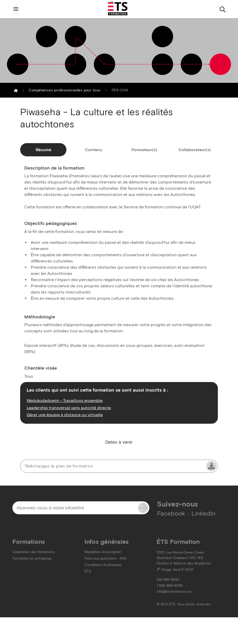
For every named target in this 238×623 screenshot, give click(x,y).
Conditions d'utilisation (103, 565)
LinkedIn (203, 513)
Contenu (93, 149)
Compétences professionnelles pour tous (64, 90)
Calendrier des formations (33, 552)
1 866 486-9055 (170, 585)
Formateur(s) (144, 149)
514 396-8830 (168, 579)
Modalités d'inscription (103, 552)
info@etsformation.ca (174, 591)
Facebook (171, 513)
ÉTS (88, 571)
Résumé (43, 149)
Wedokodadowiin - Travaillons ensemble (65, 400)
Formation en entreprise (32, 558)
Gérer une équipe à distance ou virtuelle (65, 414)
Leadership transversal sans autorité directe (69, 407)
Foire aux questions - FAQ (106, 558)
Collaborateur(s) (195, 149)
